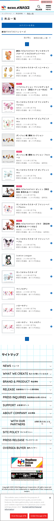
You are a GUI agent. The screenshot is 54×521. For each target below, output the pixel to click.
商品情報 (19, 13)
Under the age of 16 (38, 517)
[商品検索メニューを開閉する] (39, 8)
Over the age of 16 (18, 517)
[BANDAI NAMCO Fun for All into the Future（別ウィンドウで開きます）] (46, 2)
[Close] (50, 499)
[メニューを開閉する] (48, 8)
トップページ (7, 13)
